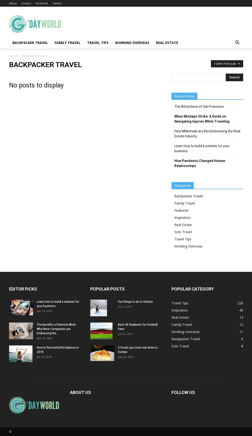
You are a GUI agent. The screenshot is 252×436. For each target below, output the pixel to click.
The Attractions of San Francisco (199, 106)
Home (13, 56)
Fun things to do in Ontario (135, 301)
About (13, 3)
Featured (181, 210)
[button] (237, 43)
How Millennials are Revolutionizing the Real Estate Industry (207, 133)
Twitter (57, 3)
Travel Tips (97, 42)
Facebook (42, 3)
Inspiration (182, 217)
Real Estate (167, 42)
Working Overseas (132, 42)
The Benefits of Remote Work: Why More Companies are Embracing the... (56, 329)
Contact (26, 3)
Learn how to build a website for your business (202, 148)
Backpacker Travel (30, 42)
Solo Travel (183, 232)
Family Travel (67, 42)
